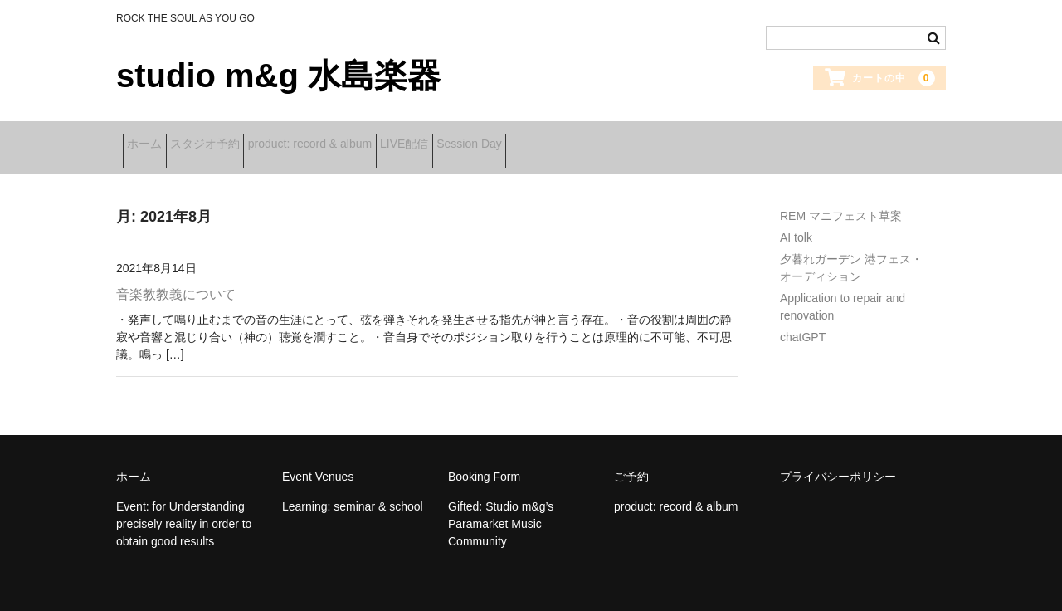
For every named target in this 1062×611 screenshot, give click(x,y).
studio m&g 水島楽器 (278, 75)
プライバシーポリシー (838, 458)
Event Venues (317, 458)
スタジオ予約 (237, 138)
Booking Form (484, 458)
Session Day (579, 138)
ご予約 (631, 458)
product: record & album (368, 138)
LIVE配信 (488, 138)
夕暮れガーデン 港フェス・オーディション (851, 249)
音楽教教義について (176, 276)
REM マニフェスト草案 (841, 197)
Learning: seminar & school (352, 488)
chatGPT (803, 318)
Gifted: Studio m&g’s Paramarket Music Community (500, 505)
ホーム (151, 138)
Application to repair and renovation (842, 288)
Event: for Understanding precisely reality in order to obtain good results (183, 505)
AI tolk (796, 219)
